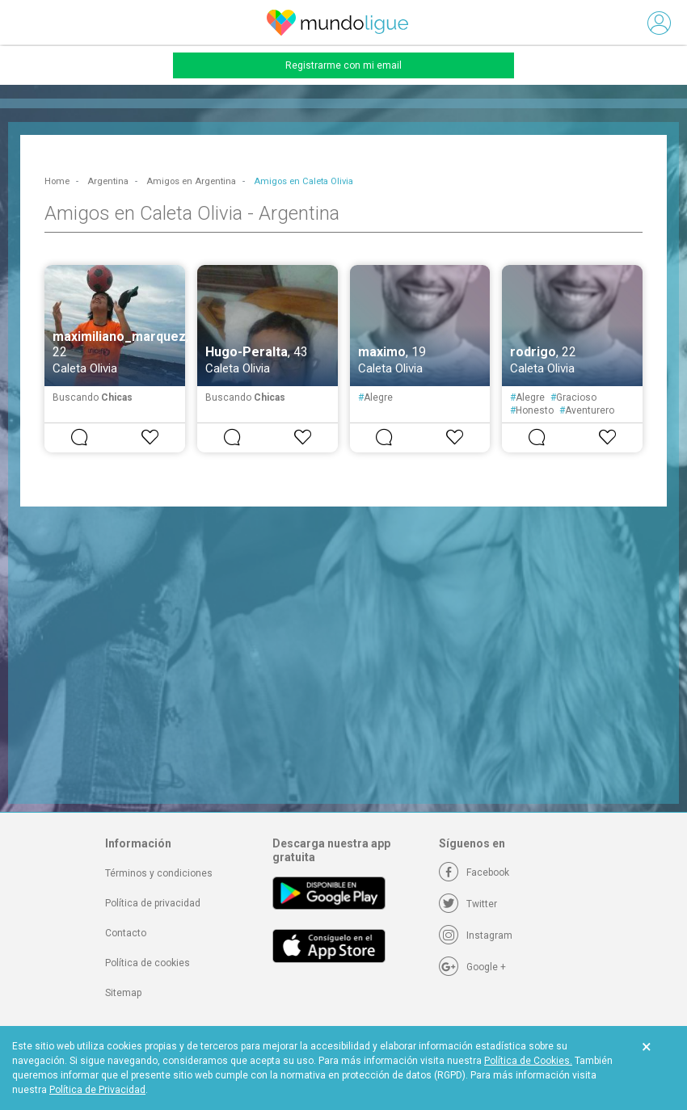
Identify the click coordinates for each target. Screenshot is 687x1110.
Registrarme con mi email (343, 65)
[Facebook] (474, 872)
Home (57, 181)
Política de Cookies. (528, 1060)
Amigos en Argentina (191, 181)
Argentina (108, 181)
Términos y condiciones (159, 873)
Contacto (125, 933)
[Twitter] (468, 904)
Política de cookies (147, 963)
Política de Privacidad (97, 1089)
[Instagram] (475, 935)
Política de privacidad (152, 903)
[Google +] (472, 967)
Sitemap (123, 993)
